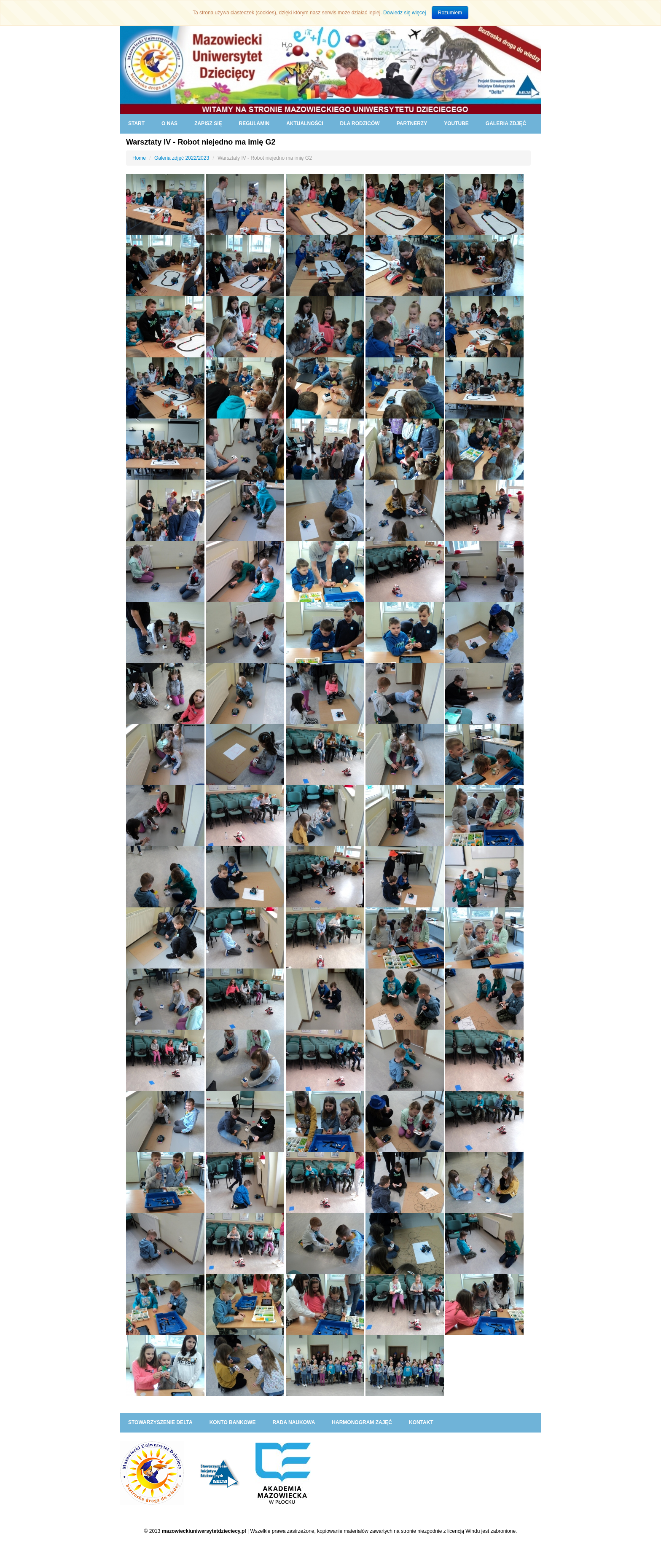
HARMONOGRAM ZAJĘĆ (362, 1422)
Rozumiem (450, 13)
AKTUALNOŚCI (304, 123)
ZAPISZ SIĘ (208, 123)
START (136, 123)
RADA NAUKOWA (293, 1422)
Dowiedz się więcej (404, 13)
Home (139, 158)
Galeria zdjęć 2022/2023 (181, 158)
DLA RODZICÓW (359, 123)
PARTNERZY (412, 123)
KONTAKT (421, 1422)
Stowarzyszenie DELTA (160, 1422)
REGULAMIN (254, 123)
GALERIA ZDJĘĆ (506, 123)
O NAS (169, 123)
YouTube (456, 123)
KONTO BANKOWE (233, 1422)
